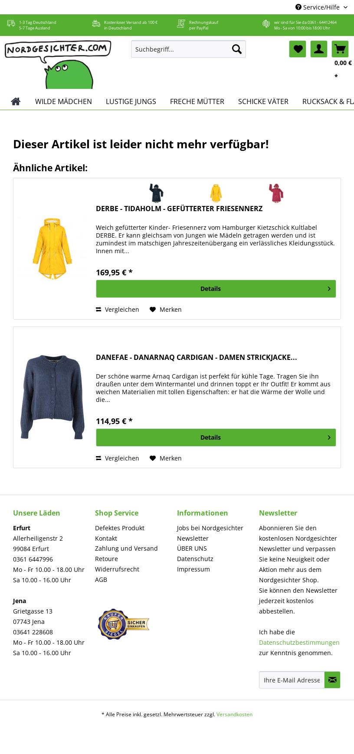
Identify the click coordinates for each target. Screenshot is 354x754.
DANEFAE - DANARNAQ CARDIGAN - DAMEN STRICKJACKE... (196, 357)
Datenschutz (195, 559)
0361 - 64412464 (322, 22)
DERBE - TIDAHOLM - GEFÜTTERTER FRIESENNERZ (179, 208)
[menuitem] (188, 53)
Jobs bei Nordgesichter (210, 528)
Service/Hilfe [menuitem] (318, 7)
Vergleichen (117, 309)
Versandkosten (234, 714)
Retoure (106, 559)
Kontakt (106, 538)
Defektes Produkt (119, 528)
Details (265, 287)
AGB (101, 579)
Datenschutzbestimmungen (299, 642)
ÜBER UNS (192, 548)
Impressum (193, 569)
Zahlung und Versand (126, 548)
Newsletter (193, 538)
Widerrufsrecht (117, 569)
